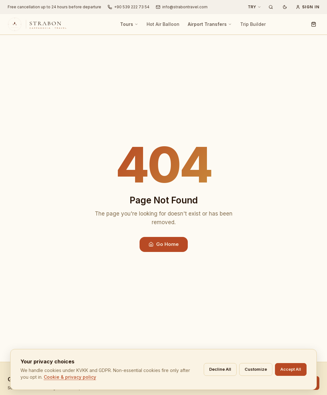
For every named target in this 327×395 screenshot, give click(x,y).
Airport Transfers (210, 24)
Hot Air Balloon (163, 24)
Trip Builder (253, 24)
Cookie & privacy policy (142, 380)
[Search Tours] (270, 7)
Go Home (163, 244)
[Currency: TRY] (254, 7)
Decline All (291, 372)
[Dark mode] (284, 7)
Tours (129, 24)
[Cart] (313, 24)
